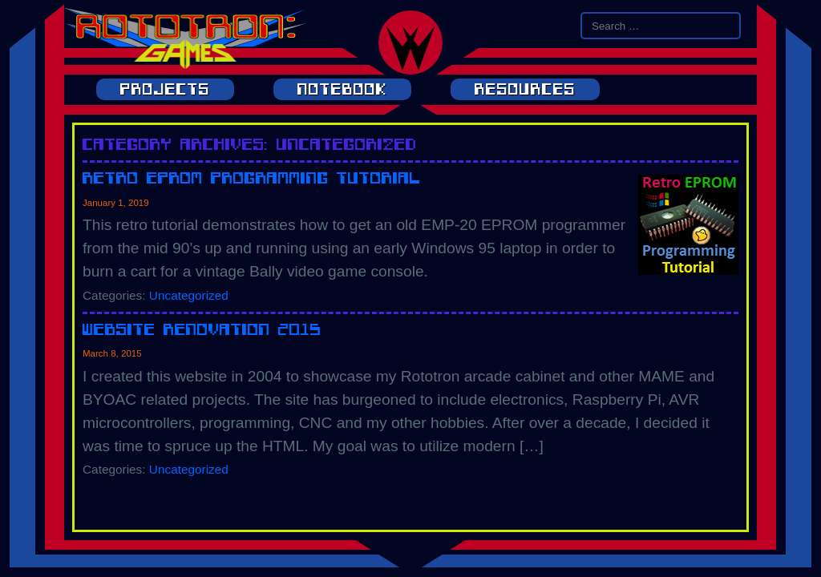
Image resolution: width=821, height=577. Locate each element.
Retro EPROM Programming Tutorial (252, 177)
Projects (165, 89)
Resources (525, 89)
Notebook (342, 89)
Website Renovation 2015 (202, 329)
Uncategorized (189, 295)
